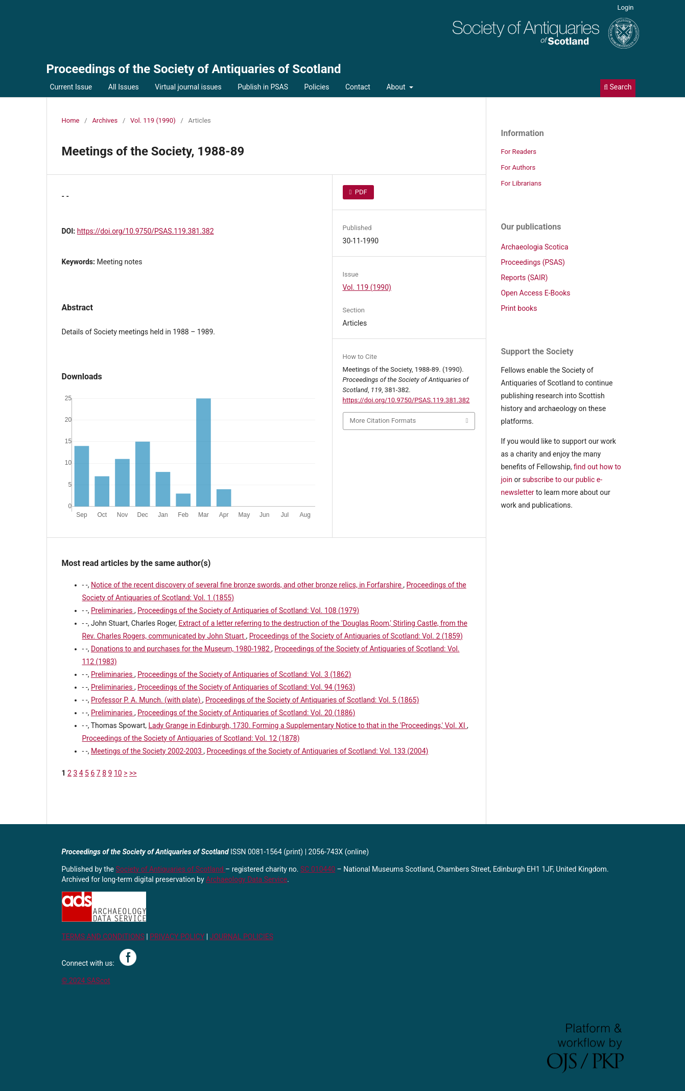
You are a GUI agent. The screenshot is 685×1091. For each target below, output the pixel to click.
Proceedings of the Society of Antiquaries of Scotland (193, 69)
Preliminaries (112, 610)
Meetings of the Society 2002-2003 (147, 751)
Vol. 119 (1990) (153, 120)
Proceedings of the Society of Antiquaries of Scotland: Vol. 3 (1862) (244, 674)
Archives (104, 120)
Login (625, 7)
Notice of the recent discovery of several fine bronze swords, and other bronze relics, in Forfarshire (247, 585)
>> (133, 773)
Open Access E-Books (536, 293)
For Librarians (521, 183)
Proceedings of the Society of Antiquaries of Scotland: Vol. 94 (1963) (246, 687)
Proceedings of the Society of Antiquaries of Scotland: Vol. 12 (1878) (191, 738)
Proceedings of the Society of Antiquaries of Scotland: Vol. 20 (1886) (246, 713)
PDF (360, 192)
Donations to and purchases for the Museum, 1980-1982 (181, 649)
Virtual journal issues (188, 87)
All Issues (123, 87)
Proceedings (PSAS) (533, 262)
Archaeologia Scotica (535, 247)
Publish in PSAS (263, 87)
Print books (519, 308)
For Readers (519, 151)
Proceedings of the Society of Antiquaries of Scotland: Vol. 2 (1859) (356, 636)
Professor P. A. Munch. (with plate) (146, 700)
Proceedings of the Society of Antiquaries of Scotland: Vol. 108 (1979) (248, 610)
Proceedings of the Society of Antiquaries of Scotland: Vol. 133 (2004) (317, 751)
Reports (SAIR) (524, 278)
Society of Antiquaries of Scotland (171, 869)
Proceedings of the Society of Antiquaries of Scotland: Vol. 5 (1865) (312, 700)
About (396, 87)
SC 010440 (317, 869)
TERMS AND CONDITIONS (103, 937)
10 (118, 773)
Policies (316, 87)
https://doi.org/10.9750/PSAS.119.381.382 (145, 231)
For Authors (518, 167)
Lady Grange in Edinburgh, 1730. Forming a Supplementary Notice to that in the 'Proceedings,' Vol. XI (308, 725)
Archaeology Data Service (246, 879)
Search (617, 87)
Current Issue (71, 87)
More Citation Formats (383, 420)
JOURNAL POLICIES (241, 937)
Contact (357, 87)
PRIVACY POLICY (177, 937)
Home (71, 120)
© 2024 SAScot (86, 980)
